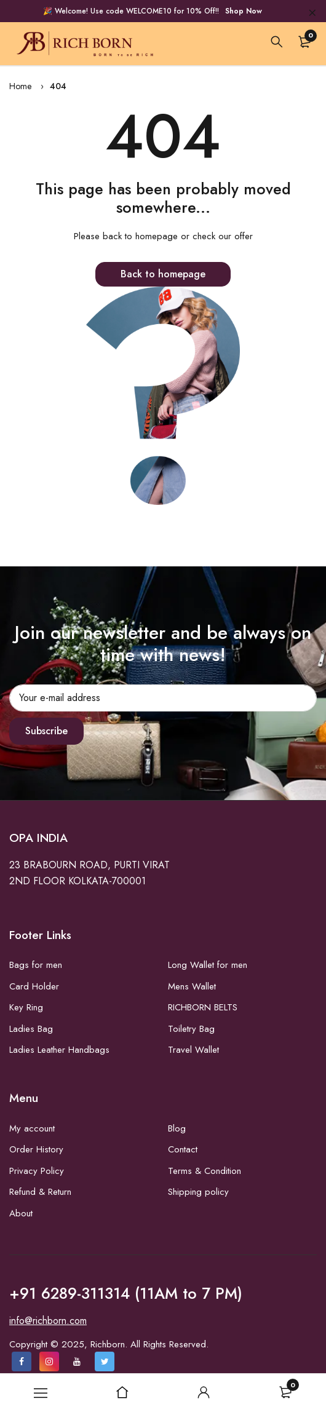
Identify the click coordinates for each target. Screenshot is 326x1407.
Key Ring (26, 1007)
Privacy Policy (36, 1171)
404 (58, 86)
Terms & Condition (204, 1171)
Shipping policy (198, 1192)
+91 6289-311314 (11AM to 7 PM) (125, 1293)
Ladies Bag (31, 1029)
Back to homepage (163, 274)
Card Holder (34, 986)
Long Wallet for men (207, 965)
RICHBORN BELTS (202, 1007)
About (21, 1213)
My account (32, 1128)
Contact (182, 1149)
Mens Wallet (192, 986)
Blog (177, 1128)
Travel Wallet (193, 1049)
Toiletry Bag (191, 1029)
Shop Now (243, 11)
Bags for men (35, 965)
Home (20, 86)
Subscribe (46, 731)
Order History (36, 1149)
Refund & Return (40, 1192)
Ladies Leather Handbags (59, 1049)
